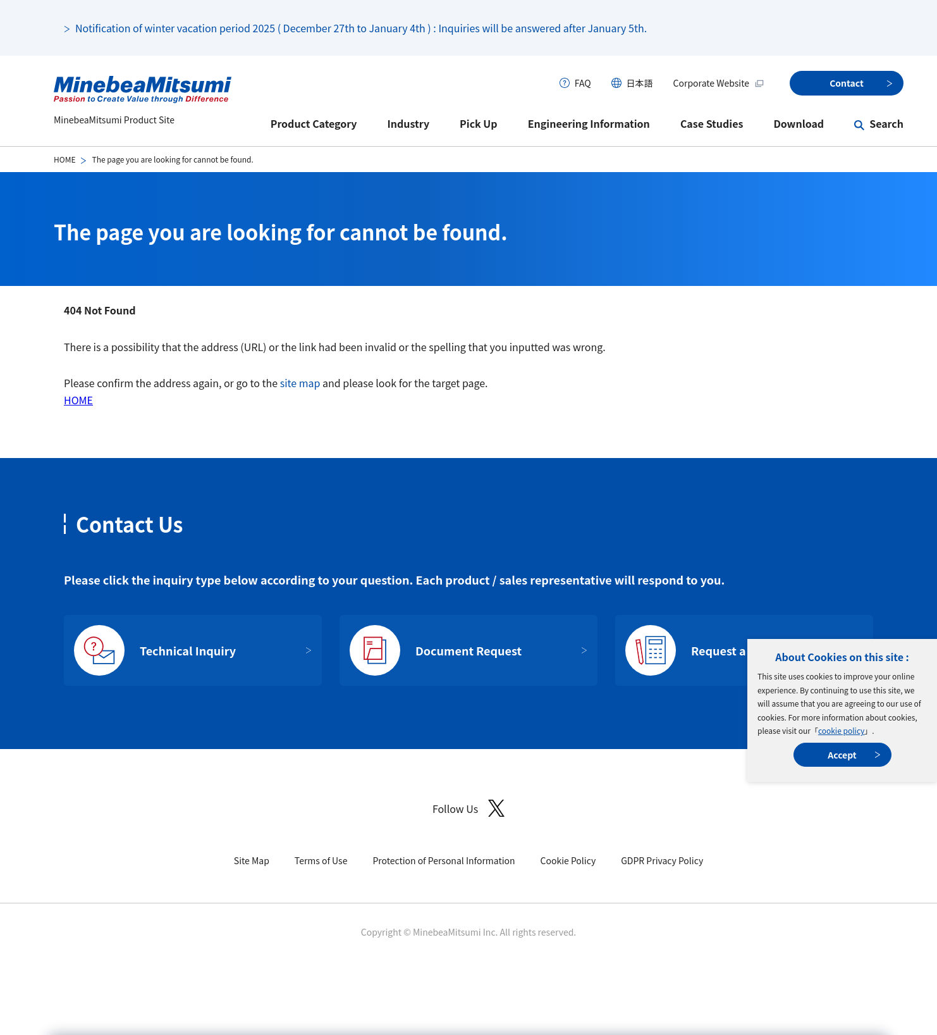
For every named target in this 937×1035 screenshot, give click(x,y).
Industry (409, 123)
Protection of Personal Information (443, 860)
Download (798, 123)
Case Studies (712, 123)
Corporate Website (718, 83)
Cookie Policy (568, 860)
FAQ (583, 83)
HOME (64, 159)
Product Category (314, 123)
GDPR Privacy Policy (662, 860)
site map (300, 382)
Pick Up (479, 123)
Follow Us (468, 808)
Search (886, 123)
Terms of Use (321, 860)
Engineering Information (589, 123)
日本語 (640, 83)
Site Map (251, 860)
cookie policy (841, 730)
